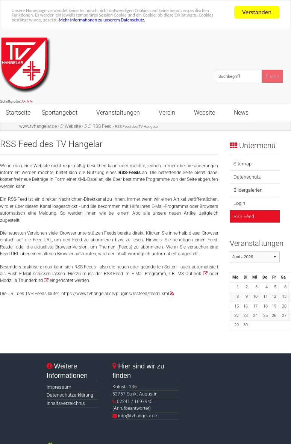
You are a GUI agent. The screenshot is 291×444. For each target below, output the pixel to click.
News (241, 112)
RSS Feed (98, 126)
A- (31, 101)
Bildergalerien (247, 190)
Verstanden (256, 12)
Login (239, 203)
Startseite (18, 112)
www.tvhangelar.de (38, 126)
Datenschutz (247, 177)
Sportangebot (59, 112)
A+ (23, 101)
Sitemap (242, 164)
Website (204, 112)
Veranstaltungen (118, 112)
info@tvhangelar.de (137, 415)
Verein (167, 112)
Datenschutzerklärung (70, 395)
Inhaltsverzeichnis (66, 403)
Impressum (59, 387)
